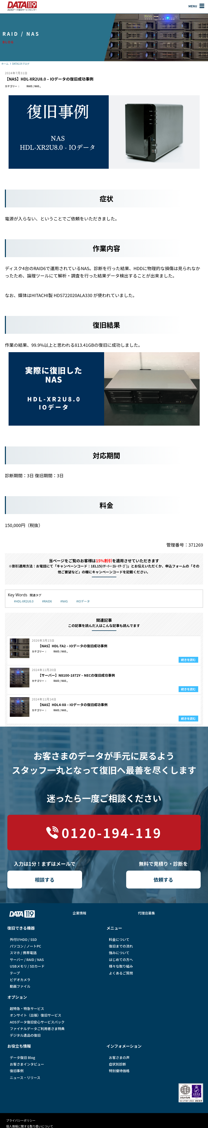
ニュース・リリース (25, 1077)
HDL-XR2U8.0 (25, 601)
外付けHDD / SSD (23, 939)
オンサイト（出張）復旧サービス (35, 1015)
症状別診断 (117, 1064)
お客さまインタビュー (27, 1064)
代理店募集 (146, 913)
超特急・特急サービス (27, 1008)
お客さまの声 (119, 1057)
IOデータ (84, 601)
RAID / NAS (32, 86)
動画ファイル (20, 986)
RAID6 (48, 601)
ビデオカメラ (20, 979)
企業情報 (79, 913)
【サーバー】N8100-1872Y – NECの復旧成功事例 (76, 675)
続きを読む (188, 660)
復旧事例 (17, 1070)
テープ (15, 973)
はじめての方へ (121, 959)
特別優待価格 (119, 1070)
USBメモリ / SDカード (27, 966)
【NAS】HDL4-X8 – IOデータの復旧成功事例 (73, 704)
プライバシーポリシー (21, 1120)
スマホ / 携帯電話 (23, 952)
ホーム (5, 63)
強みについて (119, 952)
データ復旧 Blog (22, 1057)
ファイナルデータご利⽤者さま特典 (37, 1028)
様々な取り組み (121, 966)
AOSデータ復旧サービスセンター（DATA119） (22, 6)
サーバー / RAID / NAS (27, 959)
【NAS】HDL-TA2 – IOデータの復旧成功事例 (72, 645)
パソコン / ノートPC (25, 946)
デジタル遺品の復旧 (25, 1035)
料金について (119, 939)
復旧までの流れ (121, 946)
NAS (65, 601)
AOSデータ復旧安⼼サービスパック (37, 1022)
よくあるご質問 (121, 973)
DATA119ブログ (20, 63)
